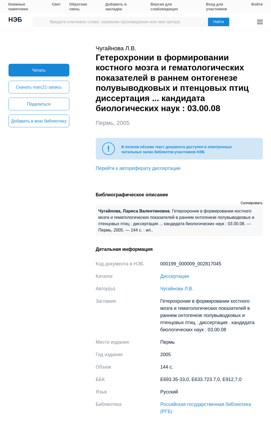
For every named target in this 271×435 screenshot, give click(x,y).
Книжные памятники (18, 6)
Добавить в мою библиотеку (38, 121)
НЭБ (15, 20)
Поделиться (38, 104)
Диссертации (174, 276)
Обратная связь (78, 6)
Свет (56, 4)
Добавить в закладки (116, 6)
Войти (257, 4)
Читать (39, 70)
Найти (218, 22)
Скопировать (252, 203)
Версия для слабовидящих (164, 6)
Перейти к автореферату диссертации (138, 168)
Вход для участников (216, 6)
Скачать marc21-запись (39, 87)
